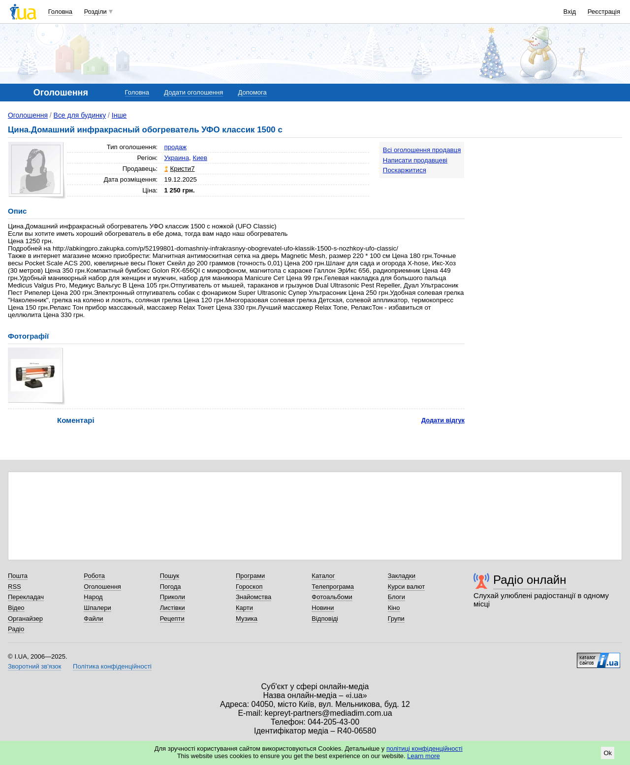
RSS (14, 586)
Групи (396, 618)
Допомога (252, 92)
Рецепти (172, 618)
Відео (16, 607)
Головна (60, 11)
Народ (93, 597)
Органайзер (25, 618)
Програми (250, 575)
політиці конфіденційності (424, 748)
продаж (175, 147)
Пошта (18, 575)
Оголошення (28, 115)
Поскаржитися (404, 170)
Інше (119, 115)
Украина (176, 157)
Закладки (401, 575)
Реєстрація (604, 11)
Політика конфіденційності (112, 666)
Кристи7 (182, 168)
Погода (170, 586)
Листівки (172, 607)
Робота (94, 575)
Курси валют (406, 586)
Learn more (423, 756)
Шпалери (97, 607)
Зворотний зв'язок (34, 666)
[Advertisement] (548, 202)
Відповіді (325, 618)
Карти (244, 607)
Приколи (172, 597)
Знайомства (253, 597)
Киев (199, 157)
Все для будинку (80, 115)
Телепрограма (333, 586)
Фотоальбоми (332, 597)
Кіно (394, 607)
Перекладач (26, 597)
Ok (607, 753)
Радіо (16, 629)
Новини (323, 607)
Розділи (95, 11)
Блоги (396, 597)
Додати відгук (443, 420)
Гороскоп (249, 586)
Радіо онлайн (530, 579)
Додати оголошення (193, 92)
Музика (246, 618)
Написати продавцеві (415, 160)
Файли (93, 618)
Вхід (570, 11)
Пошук (169, 575)
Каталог (323, 575)
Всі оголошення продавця (422, 150)
